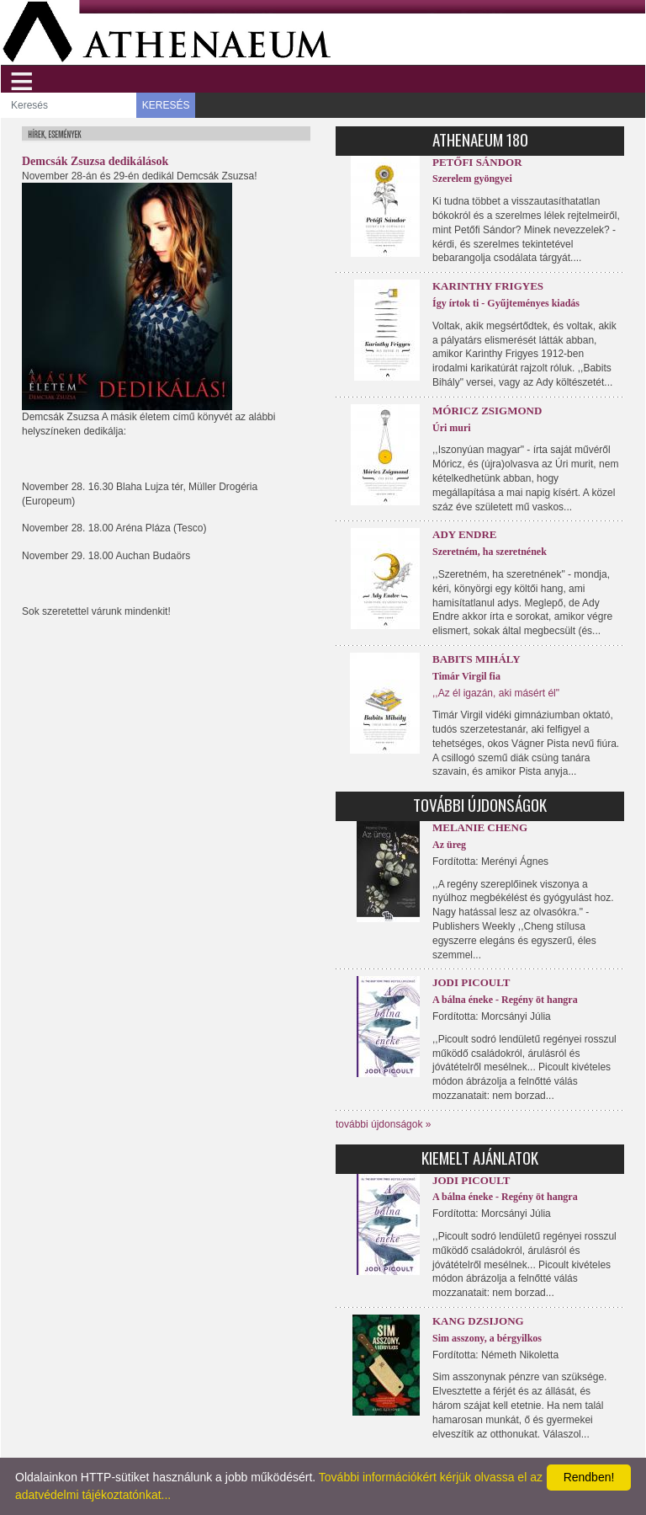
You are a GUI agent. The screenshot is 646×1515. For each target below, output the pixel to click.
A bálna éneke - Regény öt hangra (505, 1000)
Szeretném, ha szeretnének (489, 551)
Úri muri (451, 428)
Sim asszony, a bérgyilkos (487, 1338)
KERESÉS (166, 105)
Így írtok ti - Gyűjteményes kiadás (506, 303)
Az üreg (449, 845)
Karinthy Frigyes (487, 286)
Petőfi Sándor (477, 162)
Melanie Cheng (479, 827)
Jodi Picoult (471, 982)
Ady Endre (464, 534)
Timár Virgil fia (466, 676)
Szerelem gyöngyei (472, 178)
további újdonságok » (383, 1124)
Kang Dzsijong (478, 1321)
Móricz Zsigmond (487, 410)
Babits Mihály (476, 659)
